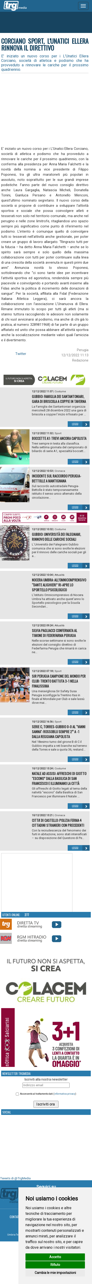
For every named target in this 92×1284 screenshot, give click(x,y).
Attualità (59, 574)
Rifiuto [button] (55, 1265)
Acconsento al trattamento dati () (48, 1094)
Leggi (81, 424)
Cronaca (60, 471)
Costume (60, 391)
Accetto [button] (55, 1257)
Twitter (20, 354)
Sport (58, 433)
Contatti (15, 1216)
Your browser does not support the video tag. (36, 882)
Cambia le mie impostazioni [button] (55, 1273)
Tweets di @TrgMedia (15, 1178)
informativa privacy (64, 1094)
